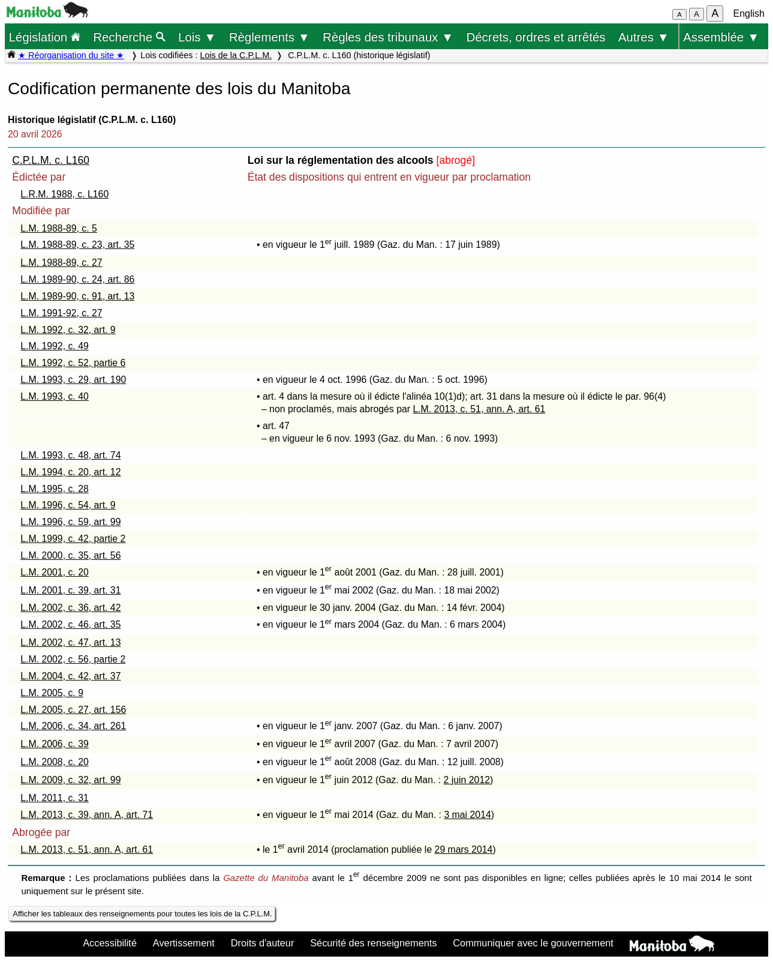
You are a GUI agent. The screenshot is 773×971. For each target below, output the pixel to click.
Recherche (129, 37)
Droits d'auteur (262, 942)
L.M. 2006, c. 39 (54, 744)
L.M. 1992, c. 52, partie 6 (72, 363)
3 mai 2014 (467, 815)
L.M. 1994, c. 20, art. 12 (70, 472)
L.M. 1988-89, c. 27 (61, 262)
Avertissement (184, 942)
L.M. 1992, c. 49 (54, 346)
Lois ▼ (197, 37)
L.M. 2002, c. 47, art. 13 (70, 642)
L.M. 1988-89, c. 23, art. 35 (77, 244)
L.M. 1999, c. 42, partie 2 (72, 539)
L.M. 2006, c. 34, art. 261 (73, 726)
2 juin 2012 (467, 780)
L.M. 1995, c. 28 (54, 489)
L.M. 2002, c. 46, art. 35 (70, 624)
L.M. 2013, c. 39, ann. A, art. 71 (86, 815)
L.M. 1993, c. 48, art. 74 (70, 455)
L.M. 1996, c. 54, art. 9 (67, 505)
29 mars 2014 (464, 849)
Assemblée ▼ (721, 37)
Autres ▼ (643, 37)
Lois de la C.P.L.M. (236, 55)
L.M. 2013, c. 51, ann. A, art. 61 (479, 409)
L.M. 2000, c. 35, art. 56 (70, 555)
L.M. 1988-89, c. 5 (58, 228)
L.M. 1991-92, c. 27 (61, 313)
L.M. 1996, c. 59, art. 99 (70, 522)
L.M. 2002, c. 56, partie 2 (72, 659)
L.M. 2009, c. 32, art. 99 (70, 780)
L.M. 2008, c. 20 (54, 762)
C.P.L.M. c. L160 (50, 160)
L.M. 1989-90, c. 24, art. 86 (77, 279)
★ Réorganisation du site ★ (71, 55)
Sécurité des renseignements (373, 942)
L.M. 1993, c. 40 (54, 396)
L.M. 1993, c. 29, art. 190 (73, 379)
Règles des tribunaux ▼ (388, 37)
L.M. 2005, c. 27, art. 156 (73, 710)
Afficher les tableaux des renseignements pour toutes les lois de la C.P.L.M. (142, 913)
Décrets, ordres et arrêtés (535, 37)
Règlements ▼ (269, 37)
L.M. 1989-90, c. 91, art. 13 (77, 296)
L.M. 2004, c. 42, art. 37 (70, 676)
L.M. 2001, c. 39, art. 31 (70, 590)
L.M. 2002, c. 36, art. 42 (70, 608)
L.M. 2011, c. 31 (54, 798)
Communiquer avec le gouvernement (533, 942)
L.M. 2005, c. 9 (51, 693)
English (749, 13)
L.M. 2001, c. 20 (54, 572)
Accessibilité (110, 942)
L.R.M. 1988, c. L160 (64, 194)
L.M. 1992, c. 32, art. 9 (67, 330)
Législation (44, 37)
